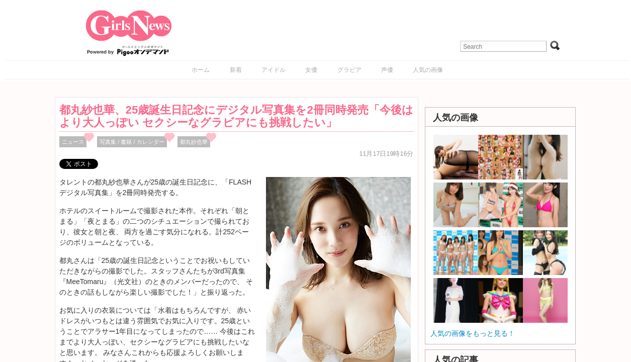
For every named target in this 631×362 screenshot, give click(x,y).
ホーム (201, 69)
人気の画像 (428, 69)
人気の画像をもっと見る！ (472, 333)
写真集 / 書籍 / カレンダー (132, 142)
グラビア (349, 69)
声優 (387, 69)
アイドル (273, 69)
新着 (236, 69)
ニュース (73, 142)
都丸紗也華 (194, 142)
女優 (311, 69)
